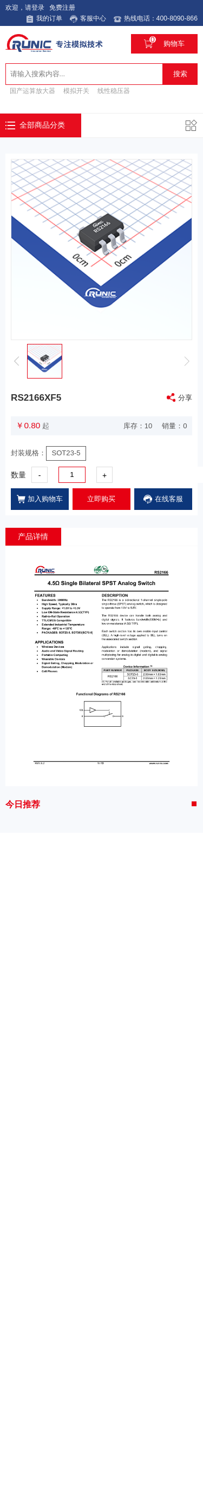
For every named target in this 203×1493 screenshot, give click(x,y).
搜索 (180, 72)
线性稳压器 (113, 90)
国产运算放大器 (32, 90)
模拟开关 (76, 90)
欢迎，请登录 (21, 7)
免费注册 (59, 7)
